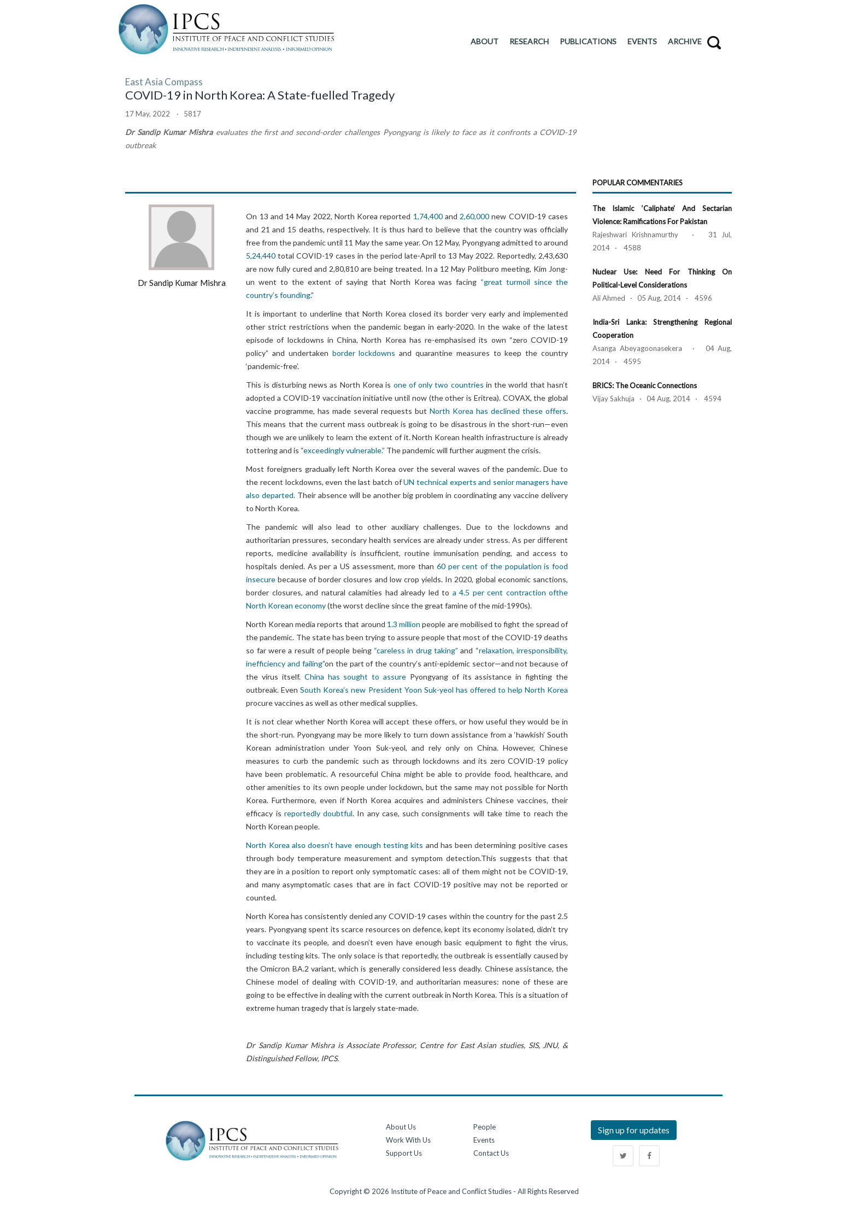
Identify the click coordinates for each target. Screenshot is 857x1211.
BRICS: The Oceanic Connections (644, 385)
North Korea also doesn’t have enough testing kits (334, 845)
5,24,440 (260, 255)
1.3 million (403, 624)
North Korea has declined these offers (498, 411)
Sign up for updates (634, 1130)
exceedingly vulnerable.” (344, 450)
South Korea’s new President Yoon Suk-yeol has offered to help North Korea (434, 689)
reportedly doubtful (318, 813)
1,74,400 (428, 216)
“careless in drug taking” (416, 650)
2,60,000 (474, 216)
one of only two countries (439, 384)
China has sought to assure (355, 676)
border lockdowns (364, 353)
